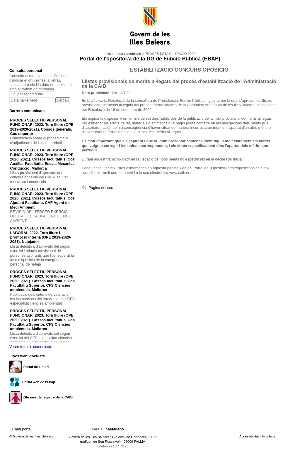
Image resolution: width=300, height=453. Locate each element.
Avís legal (269, 436)
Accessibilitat (249, 436)
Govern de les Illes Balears (89, 437)
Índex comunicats (128, 53)
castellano (115, 429)
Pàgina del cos (100, 187)
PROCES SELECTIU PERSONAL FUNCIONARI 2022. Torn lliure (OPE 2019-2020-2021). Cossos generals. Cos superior (42, 127)
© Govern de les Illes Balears (31, 436)
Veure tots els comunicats (30, 346)
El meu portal (20, 429)
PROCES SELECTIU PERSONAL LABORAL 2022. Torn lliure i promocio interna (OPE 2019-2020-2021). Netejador (40, 235)
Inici (107, 53)
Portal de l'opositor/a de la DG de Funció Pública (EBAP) (150, 59)
